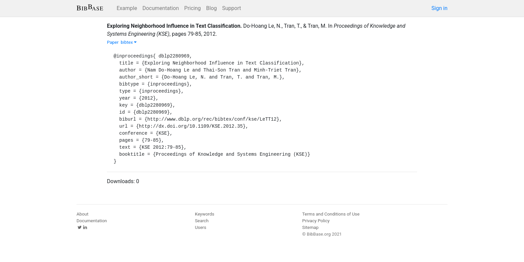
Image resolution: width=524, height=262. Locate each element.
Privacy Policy (316, 220)
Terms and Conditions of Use (330, 214)
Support (231, 8)
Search (202, 220)
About (83, 214)
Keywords (204, 214)
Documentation (160, 8)
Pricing (192, 8)
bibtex (129, 42)
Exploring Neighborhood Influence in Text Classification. (174, 26)
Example (127, 8)
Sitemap (310, 227)
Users (200, 227)
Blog (211, 8)
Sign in (439, 8)
